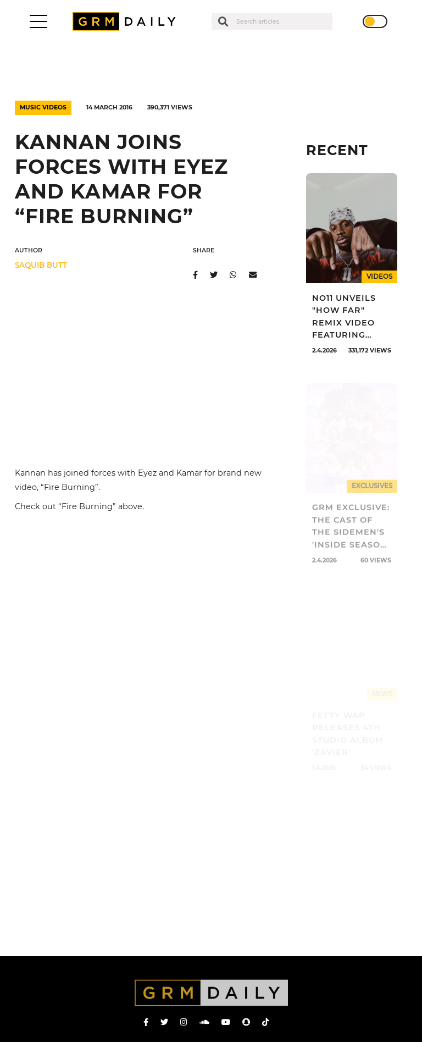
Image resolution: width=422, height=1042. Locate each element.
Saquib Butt (41, 265)
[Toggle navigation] (38, 21)
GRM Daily (127, 21)
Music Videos (43, 107)
